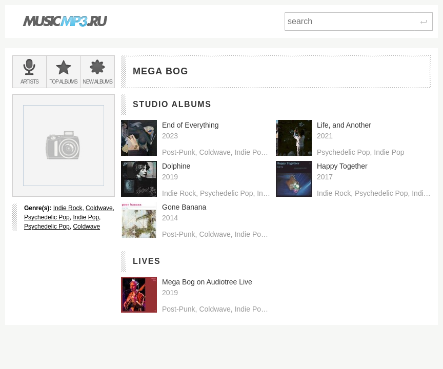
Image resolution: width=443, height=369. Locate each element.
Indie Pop (86, 217)
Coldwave (99, 208)
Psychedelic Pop (47, 217)
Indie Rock (68, 208)
